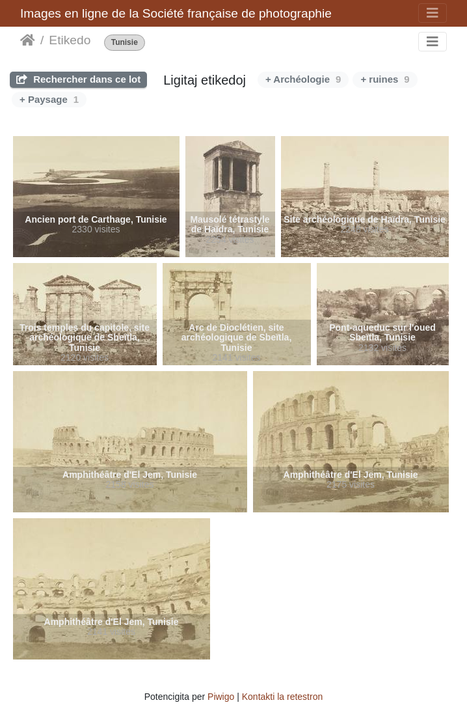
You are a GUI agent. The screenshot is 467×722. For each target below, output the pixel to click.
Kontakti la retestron (282, 696)
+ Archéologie (303, 79)
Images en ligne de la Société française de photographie (176, 13)
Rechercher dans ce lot (78, 79)
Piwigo (220, 696)
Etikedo (69, 40)
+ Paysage (49, 99)
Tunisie (124, 42)
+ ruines (384, 79)
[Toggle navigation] (432, 13)
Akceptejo (27, 40)
